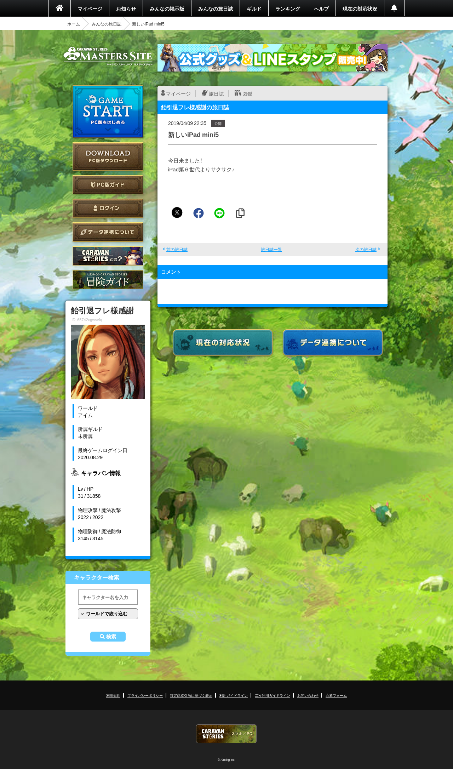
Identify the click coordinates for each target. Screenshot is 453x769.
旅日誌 (216, 93)
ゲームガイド (108, 279)
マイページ (90, 8)
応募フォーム (336, 695)
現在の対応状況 (360, 8)
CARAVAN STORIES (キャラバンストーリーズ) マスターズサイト (108, 56)
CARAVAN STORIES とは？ (108, 256)
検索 (111, 636)
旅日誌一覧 (271, 249)
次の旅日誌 (366, 249)
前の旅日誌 (177, 249)
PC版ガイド (108, 184)
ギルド (254, 8)
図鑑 (247, 93)
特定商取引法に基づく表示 (191, 695)
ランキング (287, 8)
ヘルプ (321, 8)
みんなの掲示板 (167, 8)
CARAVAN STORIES (226, 733)
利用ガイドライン (233, 695)
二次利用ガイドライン (272, 695)
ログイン (108, 208)
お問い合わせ (308, 695)
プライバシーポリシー (145, 695)
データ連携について (108, 232)
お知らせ (126, 8)
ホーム (73, 24)
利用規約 (113, 695)
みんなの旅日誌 (215, 8)
